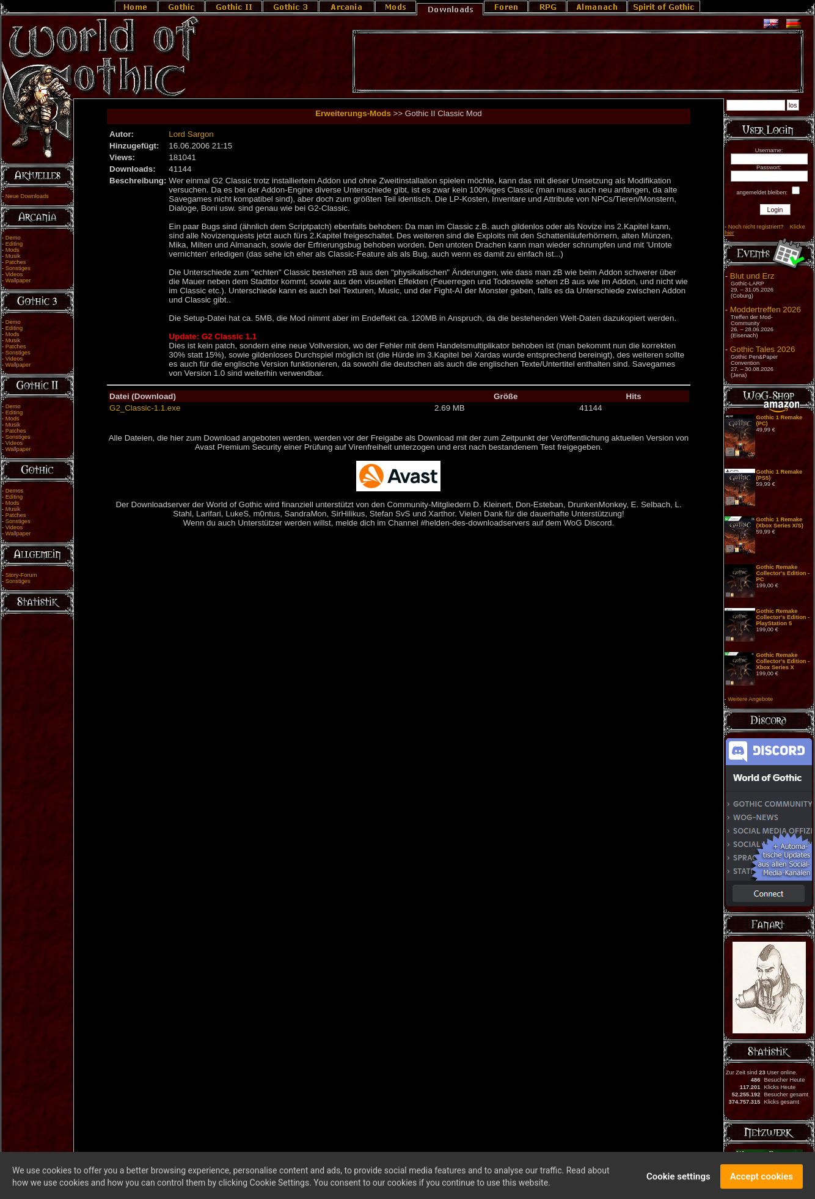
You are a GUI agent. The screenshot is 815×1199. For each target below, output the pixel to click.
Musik (12, 256)
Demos (14, 491)
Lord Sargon (191, 134)
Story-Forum (21, 575)
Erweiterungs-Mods (353, 113)
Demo (13, 238)
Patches (15, 262)
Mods (12, 250)
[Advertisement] (578, 61)
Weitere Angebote (750, 699)
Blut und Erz (752, 275)
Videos (14, 274)
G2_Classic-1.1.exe (144, 408)
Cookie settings (678, 1181)
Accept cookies (761, 1181)
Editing (14, 244)
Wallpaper (18, 280)
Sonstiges (18, 268)
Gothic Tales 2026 (762, 349)
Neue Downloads (27, 196)
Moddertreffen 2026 (765, 309)
